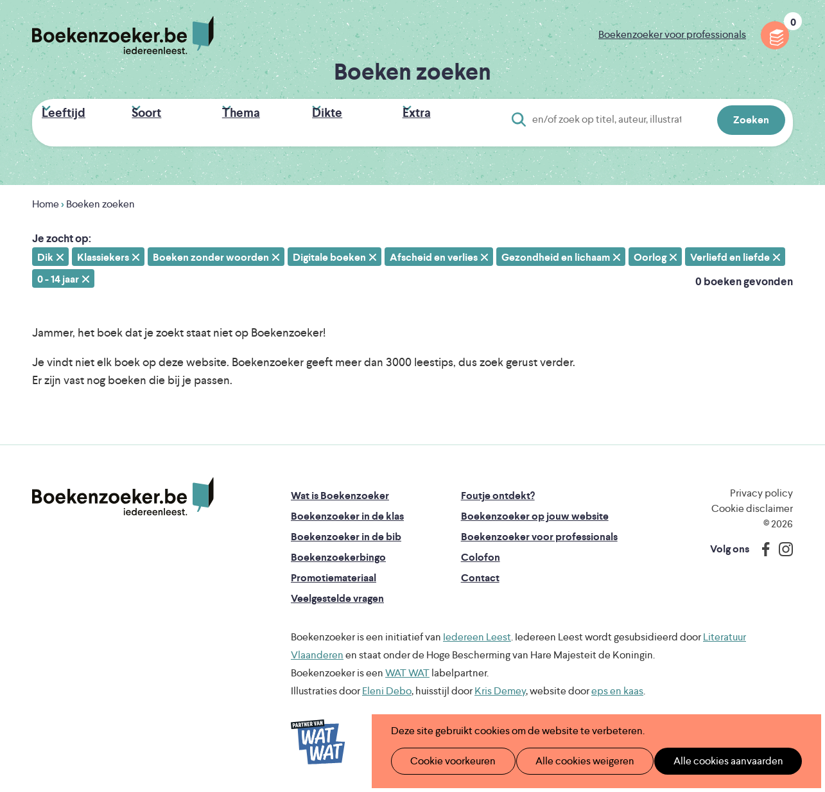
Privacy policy (761, 488)
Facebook (763, 544)
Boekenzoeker (123, 35)
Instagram (781, 544)
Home (45, 199)
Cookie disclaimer (752, 503)
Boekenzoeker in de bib (346, 531)
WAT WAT (407, 667)
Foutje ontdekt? (498, 490)
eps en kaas (617, 685)
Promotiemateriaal (333, 572)
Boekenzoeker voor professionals (672, 34)
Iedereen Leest (477, 631)
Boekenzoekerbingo (338, 552)
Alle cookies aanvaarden (707, 761)
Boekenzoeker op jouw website (535, 511)
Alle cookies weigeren (571, 761)
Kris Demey (500, 685)
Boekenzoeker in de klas (347, 511)
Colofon (480, 552)
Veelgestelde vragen (337, 593)
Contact (480, 572)
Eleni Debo (387, 685)
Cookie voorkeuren (447, 761)
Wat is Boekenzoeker (340, 490)
